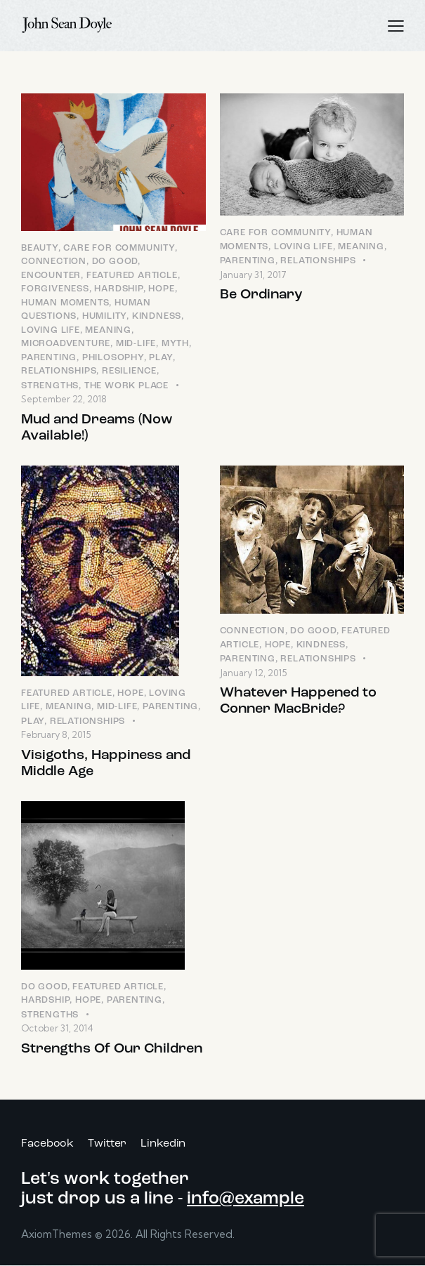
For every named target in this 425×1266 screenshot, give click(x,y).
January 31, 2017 (253, 274)
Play (160, 357)
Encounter (51, 275)
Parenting (49, 357)
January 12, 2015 (253, 672)
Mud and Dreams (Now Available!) (96, 428)
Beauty (39, 248)
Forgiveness (55, 289)
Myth (175, 343)
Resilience (129, 371)
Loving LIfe (50, 330)
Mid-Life (136, 343)
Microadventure (65, 343)
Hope (161, 289)
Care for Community (118, 248)
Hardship (118, 289)
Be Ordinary (261, 295)
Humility (104, 316)
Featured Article (132, 275)
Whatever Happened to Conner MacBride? (298, 701)
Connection (53, 261)
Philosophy (113, 357)
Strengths (50, 385)
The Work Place (126, 385)
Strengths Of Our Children (111, 1049)
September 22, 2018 (64, 398)
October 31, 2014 (57, 1028)
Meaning (108, 330)
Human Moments (65, 303)
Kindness (156, 316)
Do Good (115, 261)
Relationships (58, 371)
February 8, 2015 (56, 734)
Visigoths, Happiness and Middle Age (105, 764)
